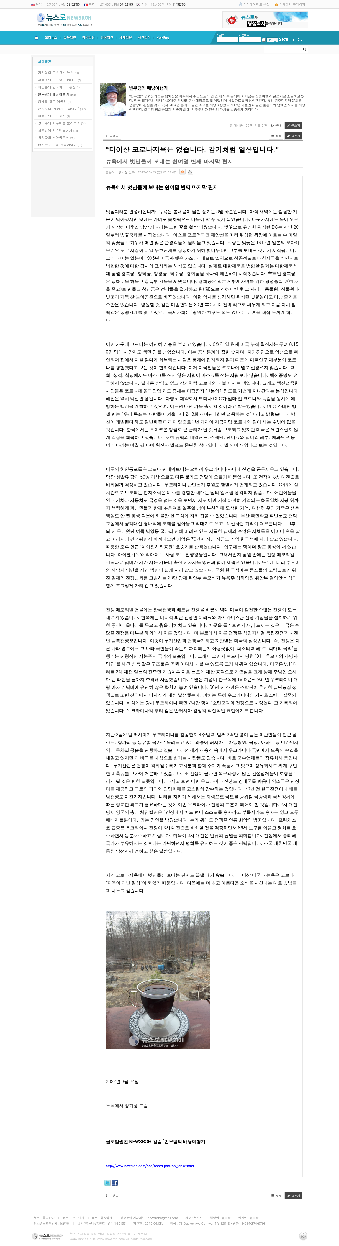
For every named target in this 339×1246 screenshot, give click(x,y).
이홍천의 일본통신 (52, 115)
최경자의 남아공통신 (53, 137)
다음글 (112, 136)
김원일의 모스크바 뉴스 (55, 72)
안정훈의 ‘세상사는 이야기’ (58, 108)
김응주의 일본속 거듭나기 (57, 79)
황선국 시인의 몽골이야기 (57, 144)
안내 (276, 125)
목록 (276, 136)
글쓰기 (293, 125)
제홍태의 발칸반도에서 (55, 130)
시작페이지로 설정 (256, 4)
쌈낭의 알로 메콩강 (52, 101)
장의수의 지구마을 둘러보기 (59, 123)
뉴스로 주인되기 (73, 1218)
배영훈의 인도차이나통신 (57, 87)
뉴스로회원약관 (102, 1218)
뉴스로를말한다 (44, 1218)
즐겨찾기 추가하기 (292, 4)
